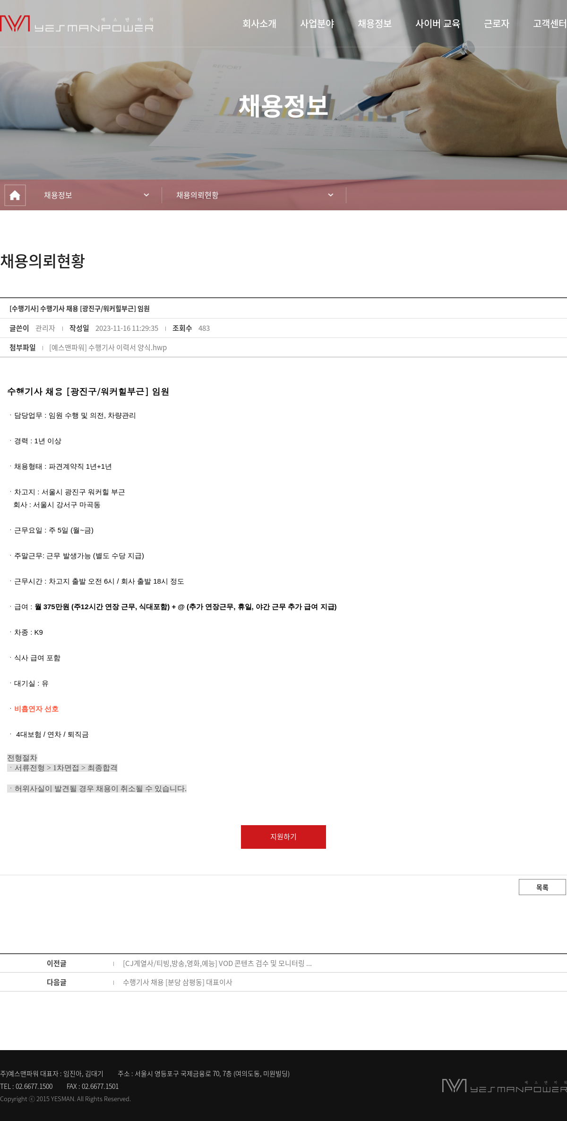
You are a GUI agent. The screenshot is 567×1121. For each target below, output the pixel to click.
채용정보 (375, 23)
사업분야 (317, 23)
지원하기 (283, 836)
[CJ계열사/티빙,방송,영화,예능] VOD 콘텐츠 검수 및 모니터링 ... (217, 963)
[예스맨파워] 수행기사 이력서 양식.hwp (108, 347)
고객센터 (550, 23)
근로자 (496, 23)
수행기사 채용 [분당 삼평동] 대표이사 (177, 982)
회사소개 (259, 23)
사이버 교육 (437, 23)
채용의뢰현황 (197, 194)
